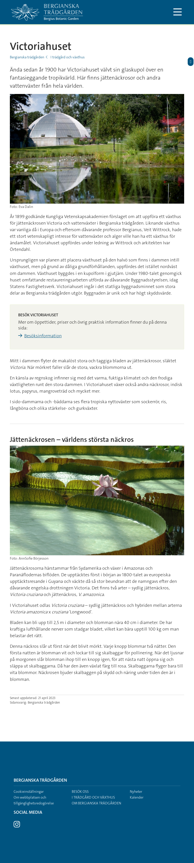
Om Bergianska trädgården (96, 803)
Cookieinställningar (29, 791)
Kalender (136, 797)
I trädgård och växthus (68, 57)
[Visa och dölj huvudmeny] (177, 12)
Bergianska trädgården (27, 57)
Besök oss (80, 791)
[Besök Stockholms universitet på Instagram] (17, 825)
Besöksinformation (43, 336)
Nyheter (136, 791)
